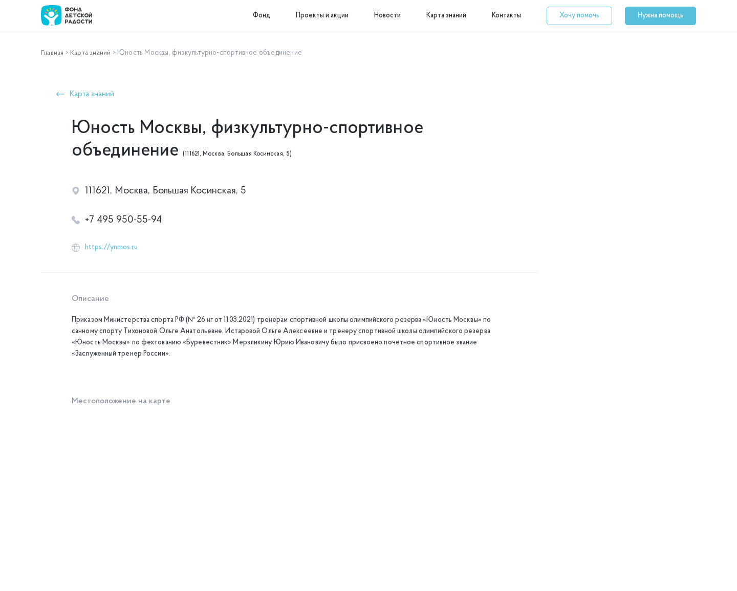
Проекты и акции (322, 15)
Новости (387, 15)
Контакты (506, 15)
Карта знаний (446, 15)
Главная (53, 53)
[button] (579, 16)
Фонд (261, 15)
